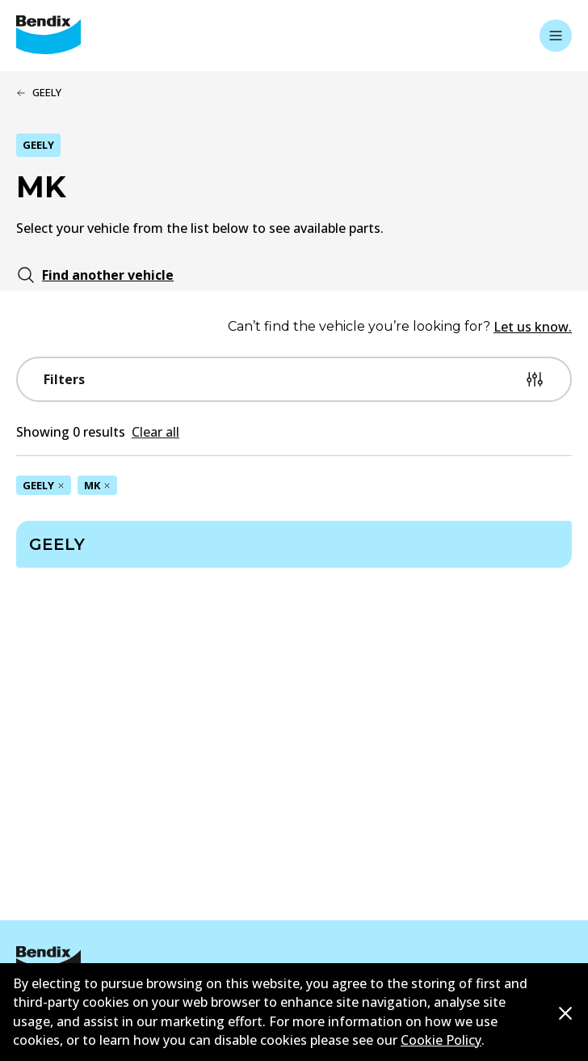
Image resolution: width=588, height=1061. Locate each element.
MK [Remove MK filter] (97, 485)
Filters (294, 379)
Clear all (155, 432)
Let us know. (533, 327)
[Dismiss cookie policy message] (565, 1013)
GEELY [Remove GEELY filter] (44, 485)
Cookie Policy (441, 1040)
